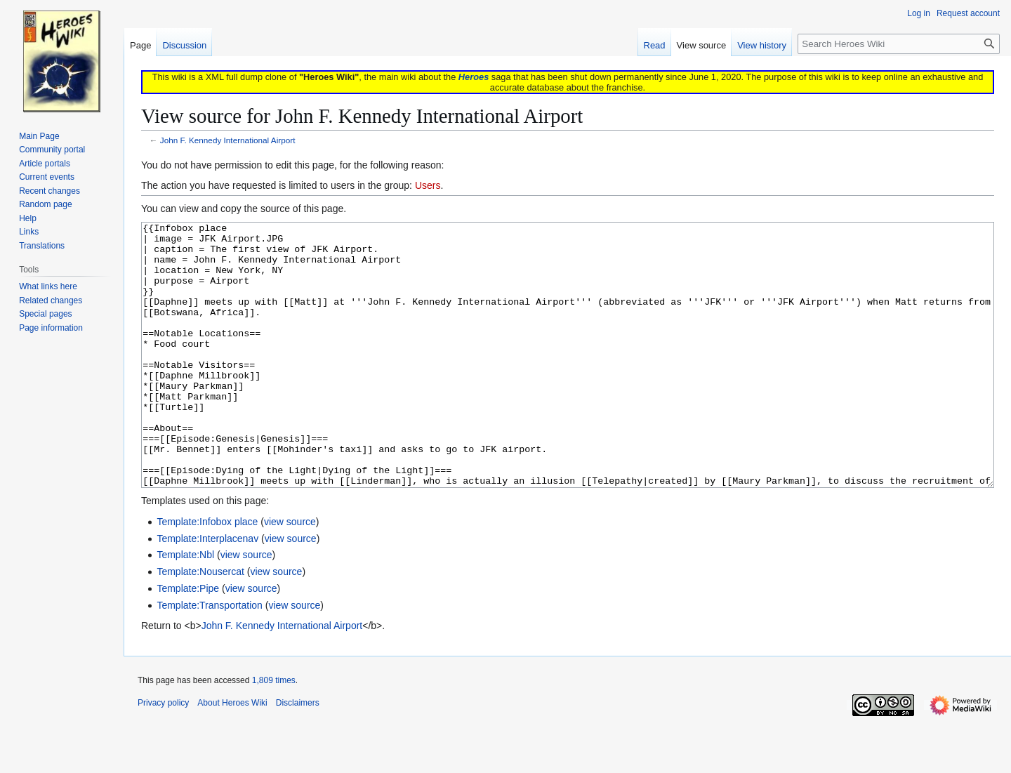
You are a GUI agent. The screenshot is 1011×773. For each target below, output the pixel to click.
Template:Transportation (209, 657)
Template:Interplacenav (207, 591)
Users (428, 185)
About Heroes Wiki (232, 755)
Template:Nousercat (200, 624)
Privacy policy (163, 755)
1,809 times (274, 733)
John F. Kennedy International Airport (228, 140)
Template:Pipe (188, 641)
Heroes (473, 77)
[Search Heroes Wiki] (899, 44)
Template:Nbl (185, 607)
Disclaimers (297, 755)
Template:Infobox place (207, 574)
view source (290, 574)
